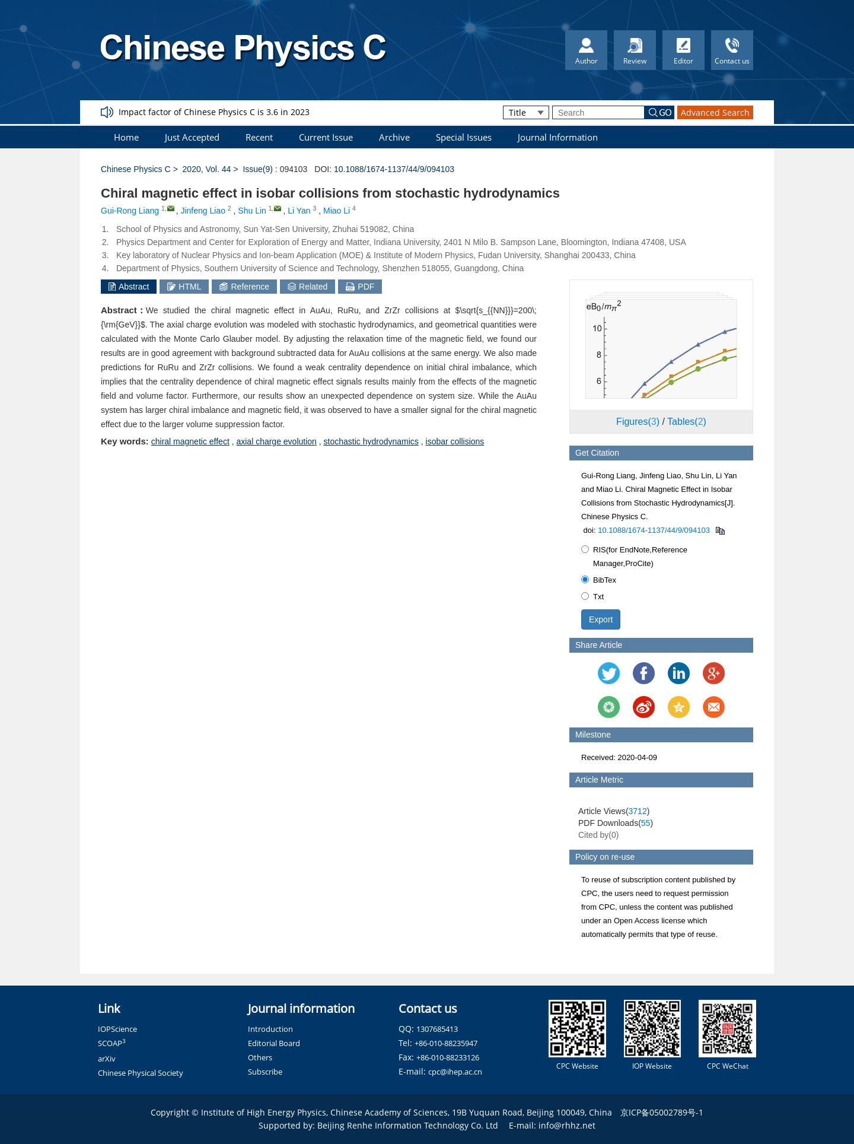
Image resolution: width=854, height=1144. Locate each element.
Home (126, 137)
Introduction (270, 1029)
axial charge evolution (276, 441)
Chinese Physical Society (140, 1072)
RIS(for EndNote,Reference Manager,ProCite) (634, 556)
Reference (244, 286)
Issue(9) (258, 169)
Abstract (129, 286)
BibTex (598, 580)
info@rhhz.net (566, 1125)
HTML (184, 286)
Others (260, 1057)
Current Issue (326, 137)
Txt (592, 596)
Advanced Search (715, 112)
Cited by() (598, 835)
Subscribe (265, 1071)
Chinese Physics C (136, 169)
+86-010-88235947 (446, 1043)
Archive (394, 137)
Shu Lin (252, 210)
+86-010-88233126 (447, 1057)
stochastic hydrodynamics (371, 441)
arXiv (107, 1058)
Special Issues (464, 137)
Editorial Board (274, 1043)
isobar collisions (455, 441)
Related (307, 286)
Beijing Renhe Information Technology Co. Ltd (407, 1125)
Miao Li (336, 210)
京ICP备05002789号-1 (661, 1112)
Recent (259, 137)
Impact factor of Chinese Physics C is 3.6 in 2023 (214, 111)
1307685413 (437, 1029)
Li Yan (299, 210)
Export (601, 619)
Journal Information (558, 137)
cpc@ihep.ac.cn (455, 1071)
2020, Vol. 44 (207, 169)
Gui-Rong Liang (130, 210)
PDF (360, 286)
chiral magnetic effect (190, 441)
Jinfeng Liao (202, 210)
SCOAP (112, 1043)
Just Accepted (192, 137)
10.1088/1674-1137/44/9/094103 (394, 169)
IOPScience (117, 1029)
